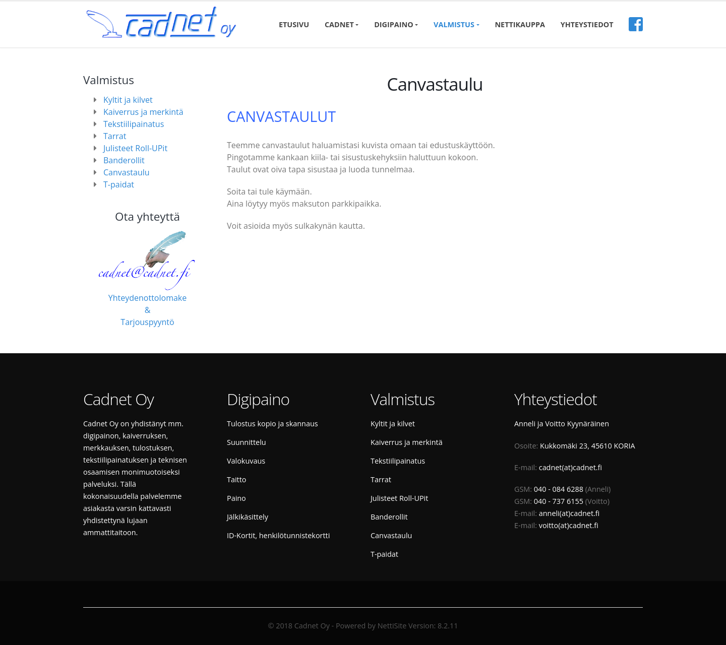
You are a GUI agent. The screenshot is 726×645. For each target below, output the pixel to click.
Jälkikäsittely (247, 517)
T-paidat (118, 184)
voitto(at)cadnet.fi (568, 525)
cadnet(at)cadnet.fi (570, 467)
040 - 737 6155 (558, 501)
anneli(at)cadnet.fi (569, 513)
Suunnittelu (246, 442)
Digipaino (393, 24)
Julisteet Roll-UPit (135, 148)
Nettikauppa (520, 24)
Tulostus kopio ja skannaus (272, 423)
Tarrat (114, 136)
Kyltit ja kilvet (128, 99)
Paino (236, 498)
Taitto (236, 479)
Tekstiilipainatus (133, 124)
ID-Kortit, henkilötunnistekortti (278, 535)
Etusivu (294, 24)
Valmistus (454, 24)
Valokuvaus (246, 461)
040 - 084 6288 (558, 489)
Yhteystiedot (587, 24)
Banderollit (124, 160)
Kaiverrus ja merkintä (143, 111)
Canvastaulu (126, 172)
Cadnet (339, 24)
